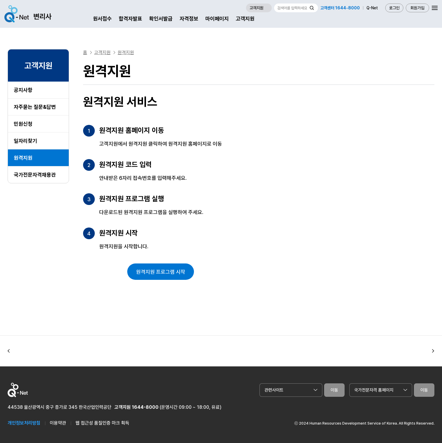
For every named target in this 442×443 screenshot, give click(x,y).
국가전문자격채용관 (35, 175)
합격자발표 (130, 18)
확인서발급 (161, 18)
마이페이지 (217, 18)
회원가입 (417, 8)
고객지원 (245, 18)
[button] (8, 351)
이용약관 (58, 423)
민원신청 (23, 124)
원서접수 (102, 18)
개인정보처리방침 (24, 423)
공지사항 (23, 90)
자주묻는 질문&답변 (35, 107)
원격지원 (23, 158)
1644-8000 (145, 407)
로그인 (394, 8)
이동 (334, 390)
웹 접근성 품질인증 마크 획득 (102, 423)
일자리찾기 (25, 141)
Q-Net (372, 8)
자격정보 (189, 18)
